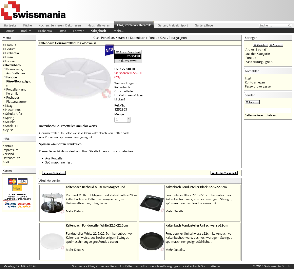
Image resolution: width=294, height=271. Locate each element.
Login (249, 78)
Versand (8, 154)
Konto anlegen (255, 82)
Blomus (8, 31)
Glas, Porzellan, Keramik (134, 25)
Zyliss (9, 130)
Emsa (62, 31)
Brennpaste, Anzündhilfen (15, 71)
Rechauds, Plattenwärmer (16, 99)
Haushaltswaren (99, 25)
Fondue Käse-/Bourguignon (18, 81)
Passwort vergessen (258, 86)
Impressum (10, 150)
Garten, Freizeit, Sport (173, 25)
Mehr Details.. (75, 211)
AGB (6, 162)
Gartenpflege (204, 25)
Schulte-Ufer (13, 114)
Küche (27, 25)
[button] (129, 118)
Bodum (26, 31)
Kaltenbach (98, 31)
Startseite (9, 25)
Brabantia (45, 31)
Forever (78, 31)
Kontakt (8, 146)
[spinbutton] (121, 120)
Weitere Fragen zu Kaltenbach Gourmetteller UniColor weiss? (128, 91)
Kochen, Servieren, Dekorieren (60, 25)
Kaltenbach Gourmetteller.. (203, 266)
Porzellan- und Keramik (16, 91)
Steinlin (10, 122)
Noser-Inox (13, 110)
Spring (9, 118)
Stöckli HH (12, 126)
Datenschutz (11, 158)
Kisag (9, 105)
